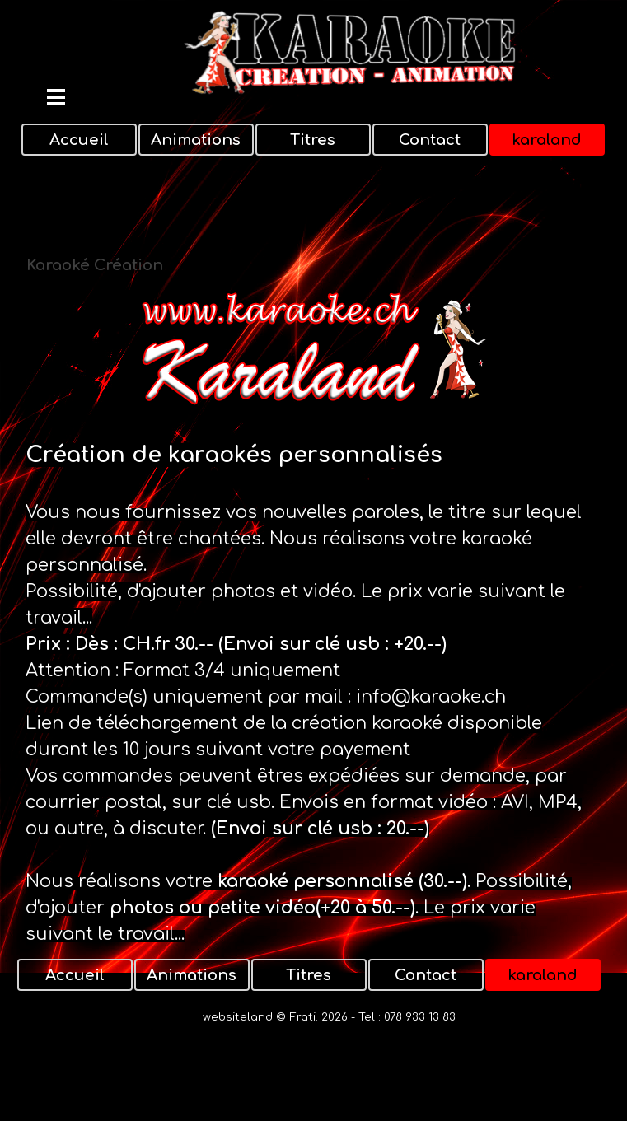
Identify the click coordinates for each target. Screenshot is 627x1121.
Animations (196, 140)
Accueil (79, 140)
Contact (430, 140)
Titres (312, 140)
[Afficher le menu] (56, 96)
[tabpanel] (314, 693)
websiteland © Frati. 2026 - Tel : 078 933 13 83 (329, 1017)
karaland (547, 140)
